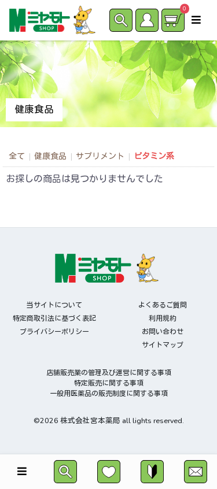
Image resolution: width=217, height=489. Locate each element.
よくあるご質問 (162, 305)
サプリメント (100, 156)
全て (17, 156)
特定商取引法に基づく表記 (54, 318)
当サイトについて (54, 305)
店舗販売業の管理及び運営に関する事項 (108, 372)
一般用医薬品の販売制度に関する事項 (109, 393)
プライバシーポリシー (54, 331)
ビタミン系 (154, 156)
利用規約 (162, 318)
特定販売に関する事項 (109, 383)
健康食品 (50, 156)
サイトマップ (162, 345)
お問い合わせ (162, 331)
